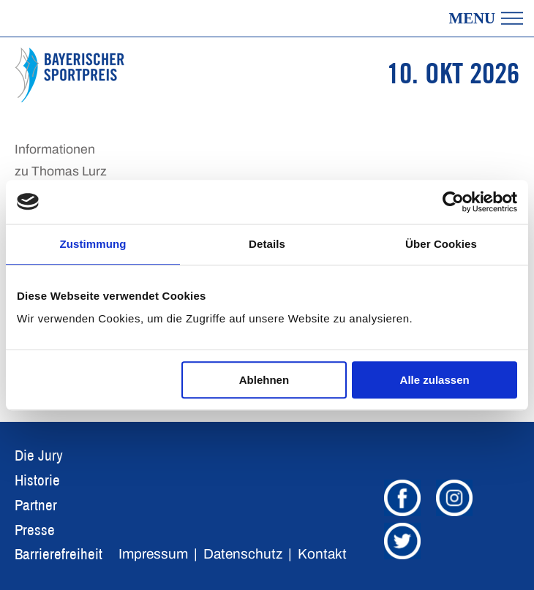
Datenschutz (242, 553)
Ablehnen (264, 380)
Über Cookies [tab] (441, 244)
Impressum (153, 553)
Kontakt (322, 553)
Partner (36, 504)
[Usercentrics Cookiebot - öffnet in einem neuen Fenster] (453, 202)
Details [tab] (267, 244)
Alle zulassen (435, 380)
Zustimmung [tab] (93, 244)
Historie (37, 480)
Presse (35, 529)
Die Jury (39, 455)
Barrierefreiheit (58, 553)
